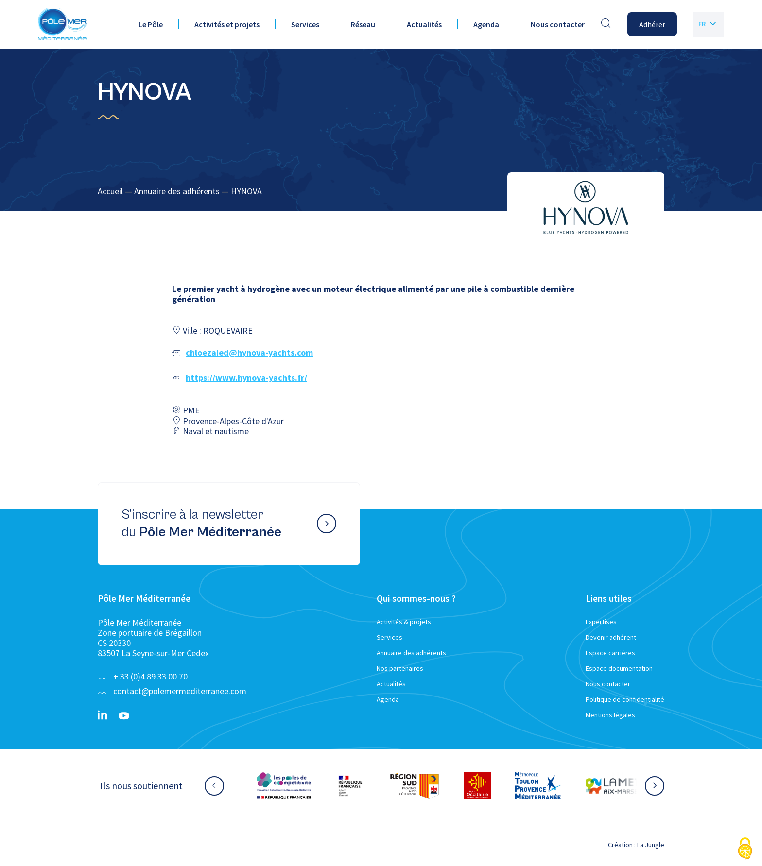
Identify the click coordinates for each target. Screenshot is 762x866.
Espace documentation (619, 668)
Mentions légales (610, 715)
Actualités (424, 24)
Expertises (601, 621)
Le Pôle (151, 24)
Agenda (486, 24)
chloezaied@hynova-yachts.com (249, 352)
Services (305, 24)
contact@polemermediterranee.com (179, 690)
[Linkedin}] (102, 716)
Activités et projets (227, 24)
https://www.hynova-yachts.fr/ (246, 377)
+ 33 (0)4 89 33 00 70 (150, 676)
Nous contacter (558, 24)
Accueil (110, 191)
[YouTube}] (124, 716)
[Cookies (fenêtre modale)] (745, 849)
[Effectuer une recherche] (606, 24)
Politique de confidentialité (625, 699)
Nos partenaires (400, 668)
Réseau (363, 24)
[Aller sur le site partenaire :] (284, 785)
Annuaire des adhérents (177, 191)
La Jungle (650, 844)
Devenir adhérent (611, 637)
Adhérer (652, 24)
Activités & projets (404, 621)
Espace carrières (610, 652)
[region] (381, 192)
